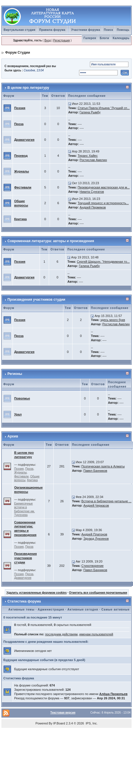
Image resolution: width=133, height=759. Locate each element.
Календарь (121, 38)
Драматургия (24, 139)
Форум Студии (17, 53)
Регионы (14, 374)
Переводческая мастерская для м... (104, 187)
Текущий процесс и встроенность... (103, 203)
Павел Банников (95, 470)
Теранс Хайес (88, 155)
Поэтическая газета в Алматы (103, 466)
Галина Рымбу (90, 112)
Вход (47, 40)
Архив (12, 436)
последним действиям (61, 634)
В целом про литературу (28, 88)
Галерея (90, 38)
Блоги (104, 38)
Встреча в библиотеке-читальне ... (106, 501)
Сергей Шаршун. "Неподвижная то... (103, 261)
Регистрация (61, 40)
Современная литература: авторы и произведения (50, 241)
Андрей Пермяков (93, 207)
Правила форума (52, 29)
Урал (18, 414)
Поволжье (22, 398)
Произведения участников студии (36, 300)
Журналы (21, 171)
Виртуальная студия (20, 29)
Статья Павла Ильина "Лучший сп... (104, 108)
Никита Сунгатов (92, 191)
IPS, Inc (91, 723)
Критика (20, 219)
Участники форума (85, 29)
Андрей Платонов (94, 534)
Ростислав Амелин (93, 160)
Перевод (21, 155)
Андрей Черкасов (96, 505)
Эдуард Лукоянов (96, 538)
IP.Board (59, 723)
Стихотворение (92, 565)
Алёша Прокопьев (113, 694)
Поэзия (19, 108)
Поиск (108, 29)
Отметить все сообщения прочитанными (98, 592)
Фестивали (22, 187)
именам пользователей (96, 634)
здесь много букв (112, 320)
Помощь (123, 29)
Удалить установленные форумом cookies (37, 592)
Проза (19, 124)
